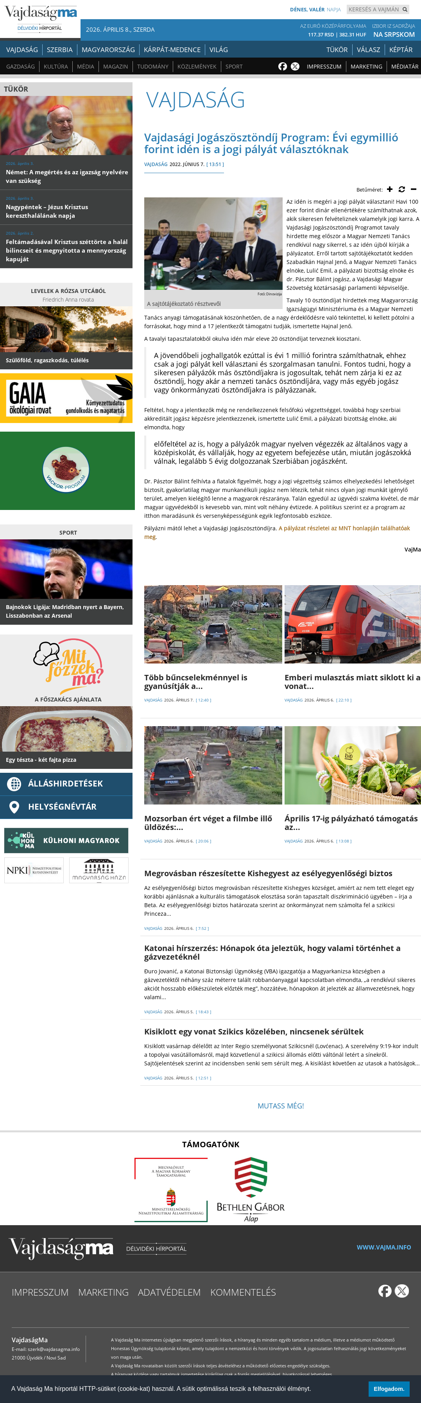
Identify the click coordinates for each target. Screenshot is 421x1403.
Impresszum (324, 66)
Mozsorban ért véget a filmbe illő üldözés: (208, 822)
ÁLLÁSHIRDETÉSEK (54, 783)
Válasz (368, 49)
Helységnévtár (51, 806)
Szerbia (60, 49)
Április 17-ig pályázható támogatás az (351, 822)
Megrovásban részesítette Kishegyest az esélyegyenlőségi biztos (268, 873)
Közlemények (197, 66)
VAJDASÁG (156, 164)
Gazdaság (20, 66)
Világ (219, 49)
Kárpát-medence (172, 49)
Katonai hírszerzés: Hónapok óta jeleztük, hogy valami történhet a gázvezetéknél (272, 952)
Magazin (115, 66)
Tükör (337, 49)
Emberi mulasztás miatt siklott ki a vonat (353, 681)
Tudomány (152, 66)
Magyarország (108, 49)
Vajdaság (22, 49)
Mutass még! (281, 1105)
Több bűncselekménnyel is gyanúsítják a (195, 681)
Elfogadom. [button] (389, 1389)
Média (85, 66)
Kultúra (56, 66)
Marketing (366, 66)
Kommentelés (243, 1291)
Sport (234, 66)
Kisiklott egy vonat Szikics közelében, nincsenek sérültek (254, 1031)
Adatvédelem (169, 1291)
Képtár (401, 49)
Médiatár (405, 66)
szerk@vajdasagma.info (54, 1349)
